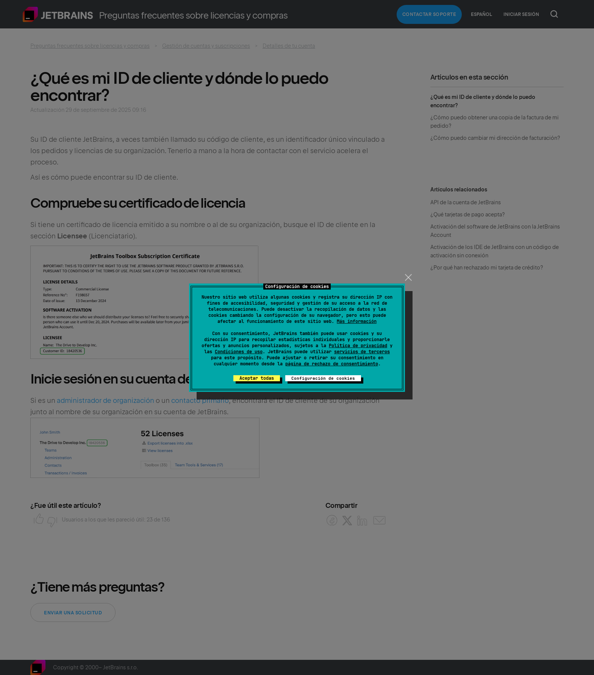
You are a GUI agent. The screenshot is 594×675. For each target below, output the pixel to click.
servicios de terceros (362, 352)
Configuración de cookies (323, 378)
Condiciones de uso (239, 352)
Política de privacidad (358, 346)
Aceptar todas (256, 378)
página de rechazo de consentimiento (331, 364)
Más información (357, 321)
